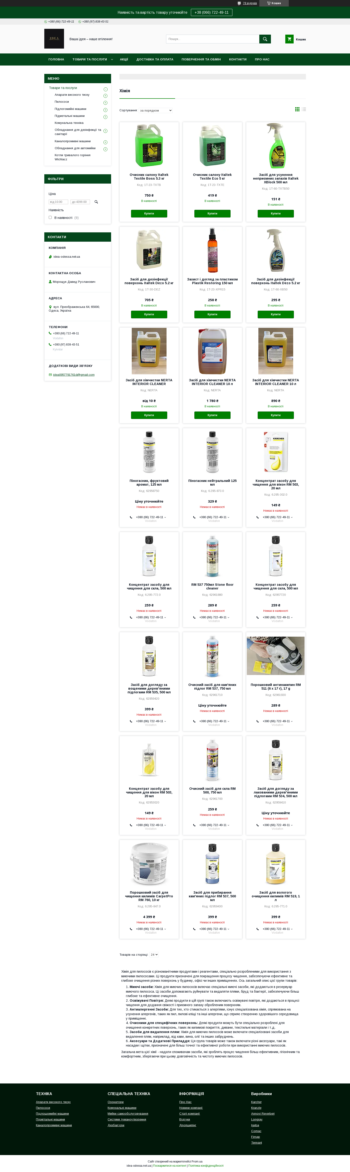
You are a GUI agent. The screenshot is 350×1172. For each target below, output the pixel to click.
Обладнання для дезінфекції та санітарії (78, 132)
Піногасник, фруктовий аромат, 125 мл (149, 482)
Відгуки (184, 1119)
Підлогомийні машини (70, 109)
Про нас (262, 59)
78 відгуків (250, 3)
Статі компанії (189, 1113)
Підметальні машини (70, 116)
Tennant (256, 1142)
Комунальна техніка (69, 123)
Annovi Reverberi (263, 1113)
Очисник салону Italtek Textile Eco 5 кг (212, 176)
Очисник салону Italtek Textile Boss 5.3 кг (149, 176)
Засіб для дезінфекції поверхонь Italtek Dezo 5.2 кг (149, 281)
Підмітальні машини (50, 1119)
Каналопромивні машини (73, 141)
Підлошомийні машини (52, 1113)
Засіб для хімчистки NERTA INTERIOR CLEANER (149, 382)
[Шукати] (265, 39)
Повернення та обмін (201, 59)
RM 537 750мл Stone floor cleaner (212, 586)
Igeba (255, 1125)
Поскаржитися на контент (169, 1165)
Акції (124, 59)
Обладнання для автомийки (75, 148)
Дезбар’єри (116, 1125)
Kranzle (256, 1107)
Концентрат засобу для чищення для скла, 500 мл (149, 586)
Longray (257, 1119)
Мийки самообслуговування (128, 1113)
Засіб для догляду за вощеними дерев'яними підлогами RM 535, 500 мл (149, 688)
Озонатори (116, 1102)
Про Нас (185, 1102)
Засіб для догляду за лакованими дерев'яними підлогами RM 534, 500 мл (276, 792)
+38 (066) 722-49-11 (212, 12)
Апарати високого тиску (72, 94)
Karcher (256, 1102)
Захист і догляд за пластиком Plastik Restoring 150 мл (212, 281)
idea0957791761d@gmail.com (74, 374)
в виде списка (304, 110)
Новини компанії (191, 1107)
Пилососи (62, 101)
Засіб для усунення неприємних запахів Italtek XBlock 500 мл (276, 178)
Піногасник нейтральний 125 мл (212, 482)
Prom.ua (197, 1161)
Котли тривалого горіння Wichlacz (72, 157)
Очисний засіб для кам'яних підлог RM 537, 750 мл (212, 686)
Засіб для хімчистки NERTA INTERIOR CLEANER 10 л (212, 382)
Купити (149, 213)
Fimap (255, 1137)
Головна (56, 59)
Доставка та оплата (154, 59)
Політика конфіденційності (206, 1165)
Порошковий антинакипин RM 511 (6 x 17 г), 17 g (276, 686)
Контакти (238, 59)
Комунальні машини (122, 1107)
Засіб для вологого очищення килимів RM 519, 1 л (276, 896)
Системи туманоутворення (127, 1119)
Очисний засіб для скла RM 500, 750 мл (212, 790)
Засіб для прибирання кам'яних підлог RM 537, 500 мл (212, 896)
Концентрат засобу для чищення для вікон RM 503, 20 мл (276, 484)
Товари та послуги (89, 59)
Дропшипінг (187, 1125)
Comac (256, 1131)
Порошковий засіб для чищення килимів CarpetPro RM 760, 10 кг (149, 896)
